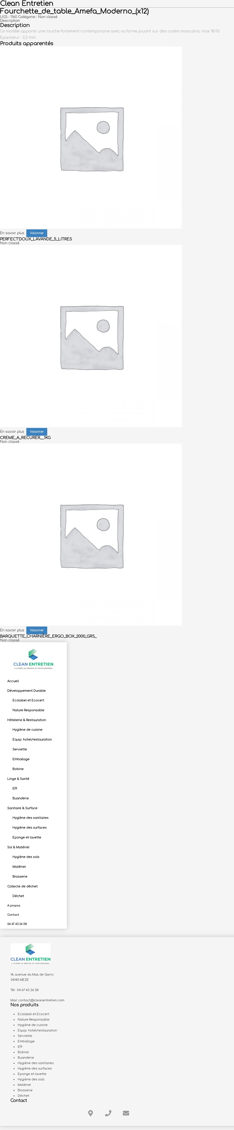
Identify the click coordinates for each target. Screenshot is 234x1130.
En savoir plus (12, 233)
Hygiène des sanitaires (30, 817)
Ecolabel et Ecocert (28, 700)
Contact (13, 914)
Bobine (18, 769)
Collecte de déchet (22, 886)
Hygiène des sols (26, 857)
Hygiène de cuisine (27, 729)
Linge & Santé (18, 779)
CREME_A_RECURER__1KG (25, 438)
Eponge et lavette (27, 837)
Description (10, 21)
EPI (15, 788)
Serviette (20, 749)
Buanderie (21, 798)
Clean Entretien (26, 3)
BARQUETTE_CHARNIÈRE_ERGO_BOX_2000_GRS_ (48, 636)
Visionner (37, 233)
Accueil (13, 681)
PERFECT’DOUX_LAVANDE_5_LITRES (36, 239)
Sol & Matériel (18, 847)
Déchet (18, 896)
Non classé (47, 17)
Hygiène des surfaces (30, 827)
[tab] (117, 21)
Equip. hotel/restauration (32, 739)
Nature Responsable (28, 710)
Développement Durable (26, 690)
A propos (13, 905)
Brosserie (20, 876)
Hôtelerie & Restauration (26, 720)
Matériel (19, 866)
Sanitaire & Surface (22, 808)
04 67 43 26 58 (17, 924)
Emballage (21, 759)
